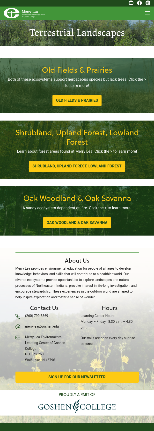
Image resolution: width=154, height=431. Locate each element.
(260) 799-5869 (36, 316)
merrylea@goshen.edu (42, 326)
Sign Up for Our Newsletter (77, 377)
